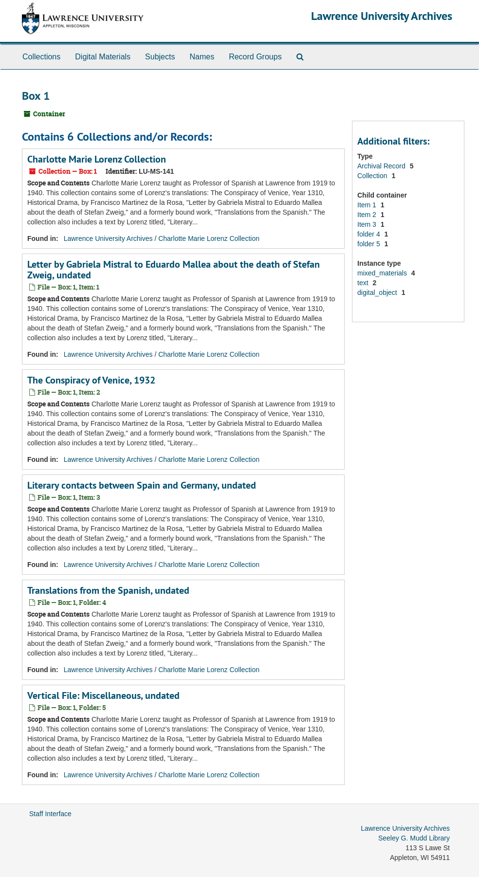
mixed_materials (383, 273)
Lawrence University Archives (381, 15)
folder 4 (369, 234)
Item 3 (367, 224)
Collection (373, 176)
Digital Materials (102, 57)
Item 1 (367, 205)
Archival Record (382, 166)
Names (201, 57)
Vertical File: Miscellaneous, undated (103, 695)
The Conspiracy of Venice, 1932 (91, 380)
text (363, 283)
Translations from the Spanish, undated (108, 590)
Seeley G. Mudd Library (414, 838)
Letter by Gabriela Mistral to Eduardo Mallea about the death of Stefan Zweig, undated (173, 269)
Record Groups (255, 57)
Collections (41, 57)
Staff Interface (50, 814)
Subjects (160, 57)
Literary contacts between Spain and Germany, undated (141, 485)
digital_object (378, 292)
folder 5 (369, 244)
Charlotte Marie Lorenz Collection (96, 159)
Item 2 (367, 215)
